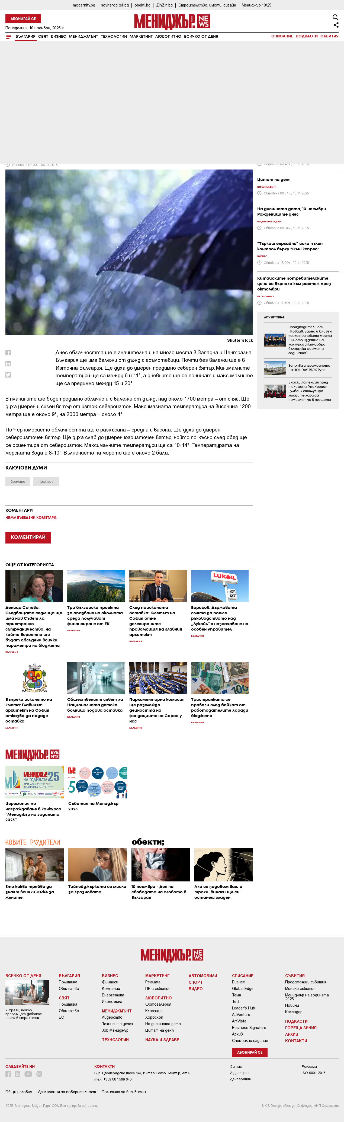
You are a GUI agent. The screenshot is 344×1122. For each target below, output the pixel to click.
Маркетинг (141, 36)
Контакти (296, 1041)
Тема (236, 995)
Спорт (196, 982)
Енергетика (113, 995)
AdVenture (241, 1014)
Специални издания (250, 1041)
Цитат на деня (159, 1030)
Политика (68, 982)
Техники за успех (117, 1024)
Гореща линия (301, 1028)
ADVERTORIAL (274, 317)
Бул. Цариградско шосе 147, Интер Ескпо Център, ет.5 (142, 1073)
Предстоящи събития (305, 982)
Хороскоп (154, 1017)
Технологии (114, 36)
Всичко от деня (201, 36)
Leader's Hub (243, 1008)
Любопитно (168, 36)
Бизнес (58, 36)
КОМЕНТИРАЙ (28, 537)
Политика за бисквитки (124, 1092)
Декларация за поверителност (67, 1092)
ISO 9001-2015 (313, 1073)
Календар (294, 1012)
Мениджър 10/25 (256, 5)
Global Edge (242, 988)
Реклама (152, 982)
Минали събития (300, 988)
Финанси (110, 982)
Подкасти (307, 36)
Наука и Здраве (162, 1039)
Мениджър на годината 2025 (307, 997)
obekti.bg (142, 5)
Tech (236, 1001)
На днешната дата (163, 1024)
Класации (154, 1011)
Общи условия (18, 1092)
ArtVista (239, 1021)
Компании (111, 988)
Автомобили (203, 975)
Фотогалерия (158, 1004)
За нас (236, 1066)
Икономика (112, 1001)
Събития (329, 36)
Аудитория (239, 1073)
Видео (196, 988)
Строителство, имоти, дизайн (207, 5)
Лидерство (112, 1017)
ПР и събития (158, 988)
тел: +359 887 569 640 (112, 1079)
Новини (292, 1005)
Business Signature (249, 1028)
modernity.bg (84, 5)
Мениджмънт (83, 36)
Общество (69, 988)
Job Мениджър (115, 1030)
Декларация (240, 1079)
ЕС (61, 1017)
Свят (43, 36)
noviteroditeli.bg (115, 5)
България (26, 36)
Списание (282, 36)
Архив (237, 1034)
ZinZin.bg (164, 5)
